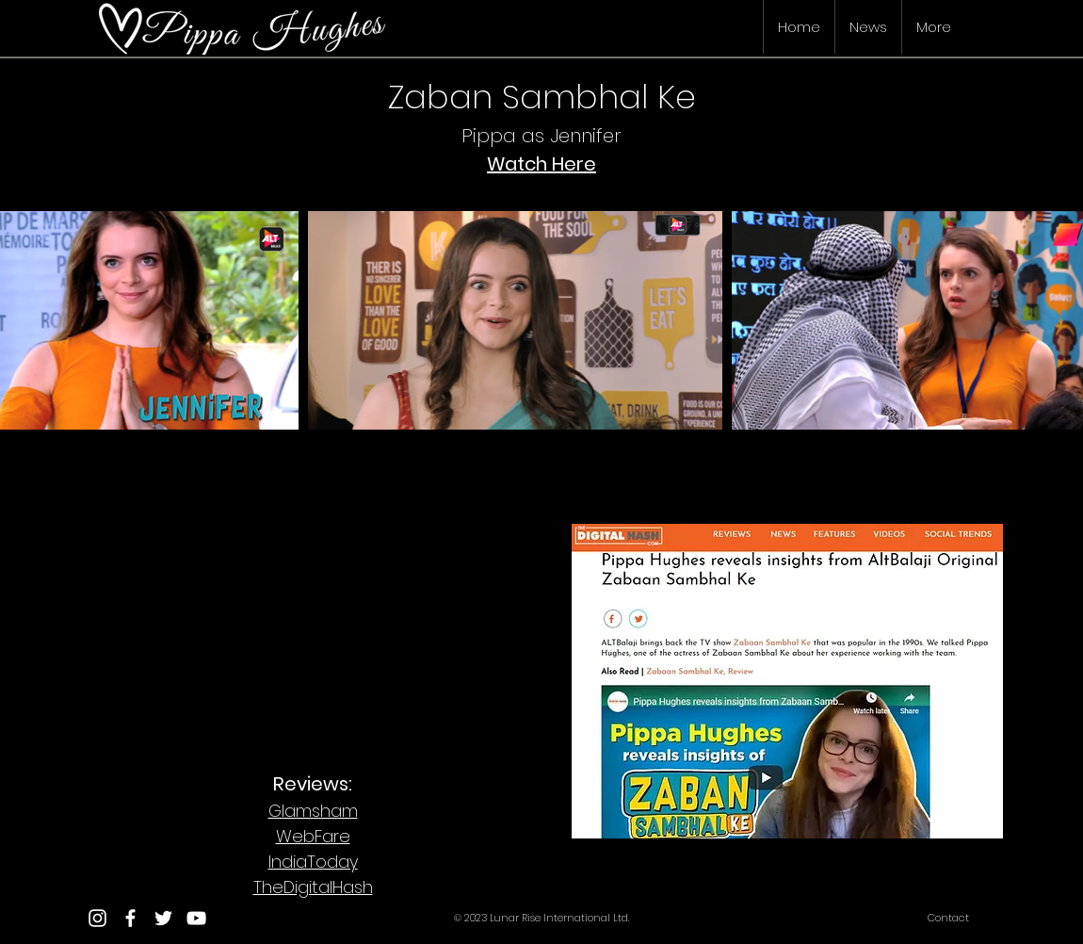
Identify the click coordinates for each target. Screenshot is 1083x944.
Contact (948, 917)
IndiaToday (313, 861)
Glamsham (313, 810)
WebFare (313, 836)
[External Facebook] (306, 621)
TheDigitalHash (313, 887)
